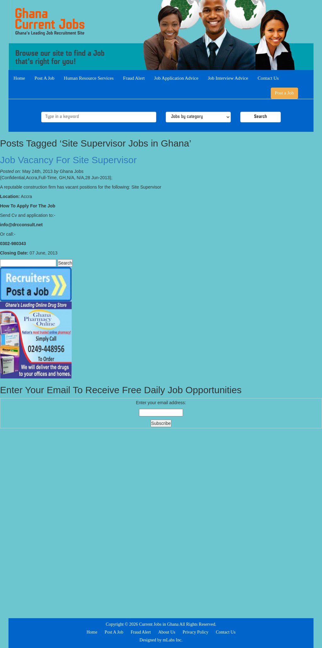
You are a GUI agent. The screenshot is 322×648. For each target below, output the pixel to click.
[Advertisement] (161, 522)
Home (19, 78)
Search (260, 117)
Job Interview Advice (228, 78)
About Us (166, 632)
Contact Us (268, 78)
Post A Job (44, 78)
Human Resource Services (89, 78)
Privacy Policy (195, 632)
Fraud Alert (134, 78)
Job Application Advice (176, 78)
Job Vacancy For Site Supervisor (68, 160)
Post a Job (284, 92)
